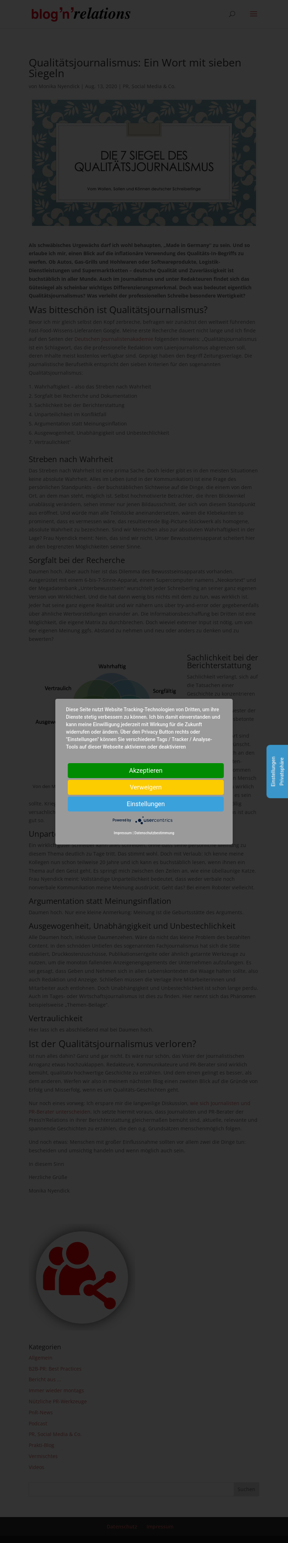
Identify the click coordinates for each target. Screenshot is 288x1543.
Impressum (123, 833)
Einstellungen (146, 803)
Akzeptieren (146, 770)
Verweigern (146, 787)
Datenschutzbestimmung (154, 833)
